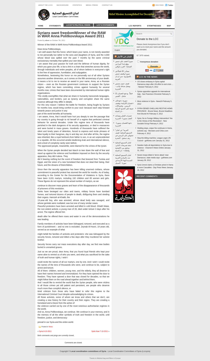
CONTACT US (107, 5)
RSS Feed (158, 5)
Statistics (77, 5)
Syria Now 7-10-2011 (99, 331)
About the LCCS (45, 5)
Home (40, 26)
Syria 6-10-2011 (45, 331)
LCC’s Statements (105, 25)
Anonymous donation (149, 62)
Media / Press (92, 5)
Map (169, 26)
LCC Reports (135, 26)
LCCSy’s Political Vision (78, 25)
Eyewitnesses (154, 26)
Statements (55, 26)
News (51, 326)
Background (62, 5)
